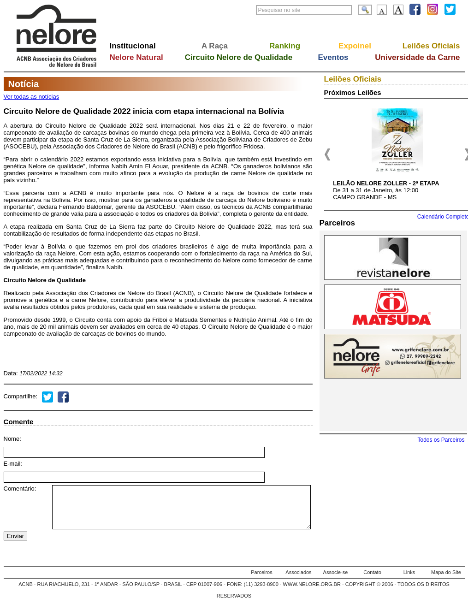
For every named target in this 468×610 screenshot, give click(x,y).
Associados (298, 580)
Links (409, 580)
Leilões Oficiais (431, 45)
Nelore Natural (136, 57)
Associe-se (335, 580)
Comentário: (20, 488)
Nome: (12, 438)
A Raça (214, 45)
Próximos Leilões (352, 92)
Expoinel (354, 45)
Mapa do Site (446, 580)
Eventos (333, 57)
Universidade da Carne (417, 57)
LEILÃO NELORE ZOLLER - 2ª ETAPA (386, 183)
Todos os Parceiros (440, 440)
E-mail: (13, 463)
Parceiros (261, 580)
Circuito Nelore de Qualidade (238, 57)
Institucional (133, 45)
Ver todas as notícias (31, 96)
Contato (372, 580)
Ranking (284, 45)
